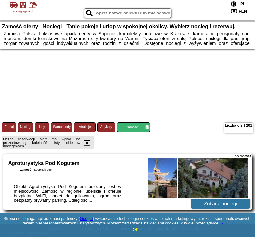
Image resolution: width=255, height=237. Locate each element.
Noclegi (25, 127)
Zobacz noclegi (220, 203)
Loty (42, 127)
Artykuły (106, 127)
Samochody (62, 127)
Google (86, 218)
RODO (227, 223)
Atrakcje (85, 127)
